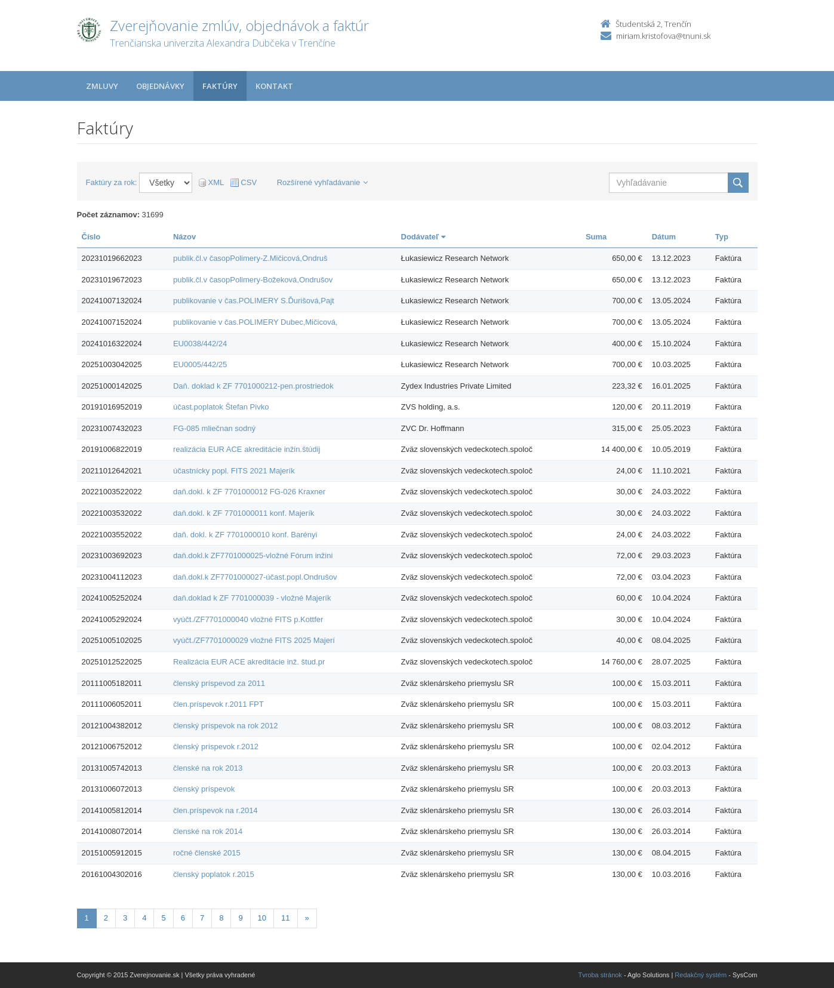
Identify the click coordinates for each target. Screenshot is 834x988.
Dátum (664, 236)
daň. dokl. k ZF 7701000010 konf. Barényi (245, 534)
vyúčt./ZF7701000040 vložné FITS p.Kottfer (248, 619)
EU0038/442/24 (200, 343)
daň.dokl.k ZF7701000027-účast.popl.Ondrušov (255, 577)
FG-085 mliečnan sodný (214, 428)
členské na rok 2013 (207, 768)
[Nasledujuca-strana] (307, 918)
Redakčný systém (701, 974)
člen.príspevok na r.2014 (215, 810)
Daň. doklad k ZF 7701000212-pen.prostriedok (253, 385)
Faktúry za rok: (111, 182)
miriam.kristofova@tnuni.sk (663, 35)
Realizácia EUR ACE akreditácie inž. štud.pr (249, 661)
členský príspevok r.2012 (215, 746)
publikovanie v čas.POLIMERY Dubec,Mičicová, (255, 322)
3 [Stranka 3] (125, 917)
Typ (721, 236)
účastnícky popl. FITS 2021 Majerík (234, 470)
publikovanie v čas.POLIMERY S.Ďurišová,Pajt (253, 300)
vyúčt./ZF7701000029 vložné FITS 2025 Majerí (254, 640)
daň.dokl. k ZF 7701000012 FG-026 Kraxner (249, 491)
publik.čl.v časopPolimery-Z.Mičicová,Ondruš (250, 258)
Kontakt (274, 86)
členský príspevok (204, 788)
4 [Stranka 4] (144, 917)
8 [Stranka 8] (221, 917)
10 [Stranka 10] (262, 917)
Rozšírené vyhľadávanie (322, 182)
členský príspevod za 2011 (219, 683)
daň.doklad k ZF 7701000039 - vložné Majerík (252, 597)
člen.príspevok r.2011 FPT (218, 704)
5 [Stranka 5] (163, 917)
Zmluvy (102, 86)
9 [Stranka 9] (240, 917)
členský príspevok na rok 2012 (225, 725)
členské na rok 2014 (207, 831)
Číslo (91, 236)
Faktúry (220, 86)
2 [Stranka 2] (106, 917)
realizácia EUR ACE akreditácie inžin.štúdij (246, 449)
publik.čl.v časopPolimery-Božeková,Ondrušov (253, 279)
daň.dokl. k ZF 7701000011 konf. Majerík (243, 513)
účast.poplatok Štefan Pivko (221, 406)
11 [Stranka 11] (285, 917)
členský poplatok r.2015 (213, 874)
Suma (596, 236)
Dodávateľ (423, 236)
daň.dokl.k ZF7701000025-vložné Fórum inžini (253, 555)
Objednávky (160, 86)
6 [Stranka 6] (183, 917)
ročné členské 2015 (207, 852)
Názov (184, 236)
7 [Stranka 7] (202, 917)
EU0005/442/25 (200, 364)
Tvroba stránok (600, 974)
